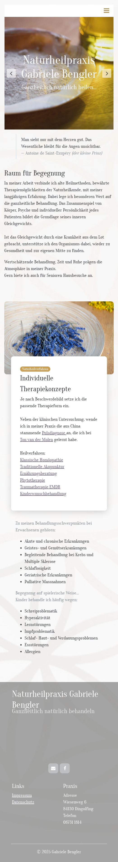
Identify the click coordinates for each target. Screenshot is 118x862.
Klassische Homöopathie (41, 460)
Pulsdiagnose (54, 433)
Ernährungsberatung (38, 473)
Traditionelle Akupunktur (42, 466)
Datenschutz (23, 802)
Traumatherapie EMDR (40, 487)
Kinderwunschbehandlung (43, 493)
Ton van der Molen (36, 439)
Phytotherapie (32, 480)
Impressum (22, 795)
